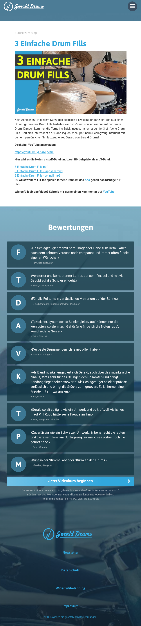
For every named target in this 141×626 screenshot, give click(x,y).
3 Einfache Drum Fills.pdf (31, 167)
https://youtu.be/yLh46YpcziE (34, 152)
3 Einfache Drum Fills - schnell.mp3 (37, 175)
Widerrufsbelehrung (70, 588)
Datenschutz (70, 570)
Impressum (70, 606)
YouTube (109, 191)
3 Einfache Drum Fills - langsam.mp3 (39, 171)
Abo (87, 180)
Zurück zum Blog (26, 33)
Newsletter (71, 552)
